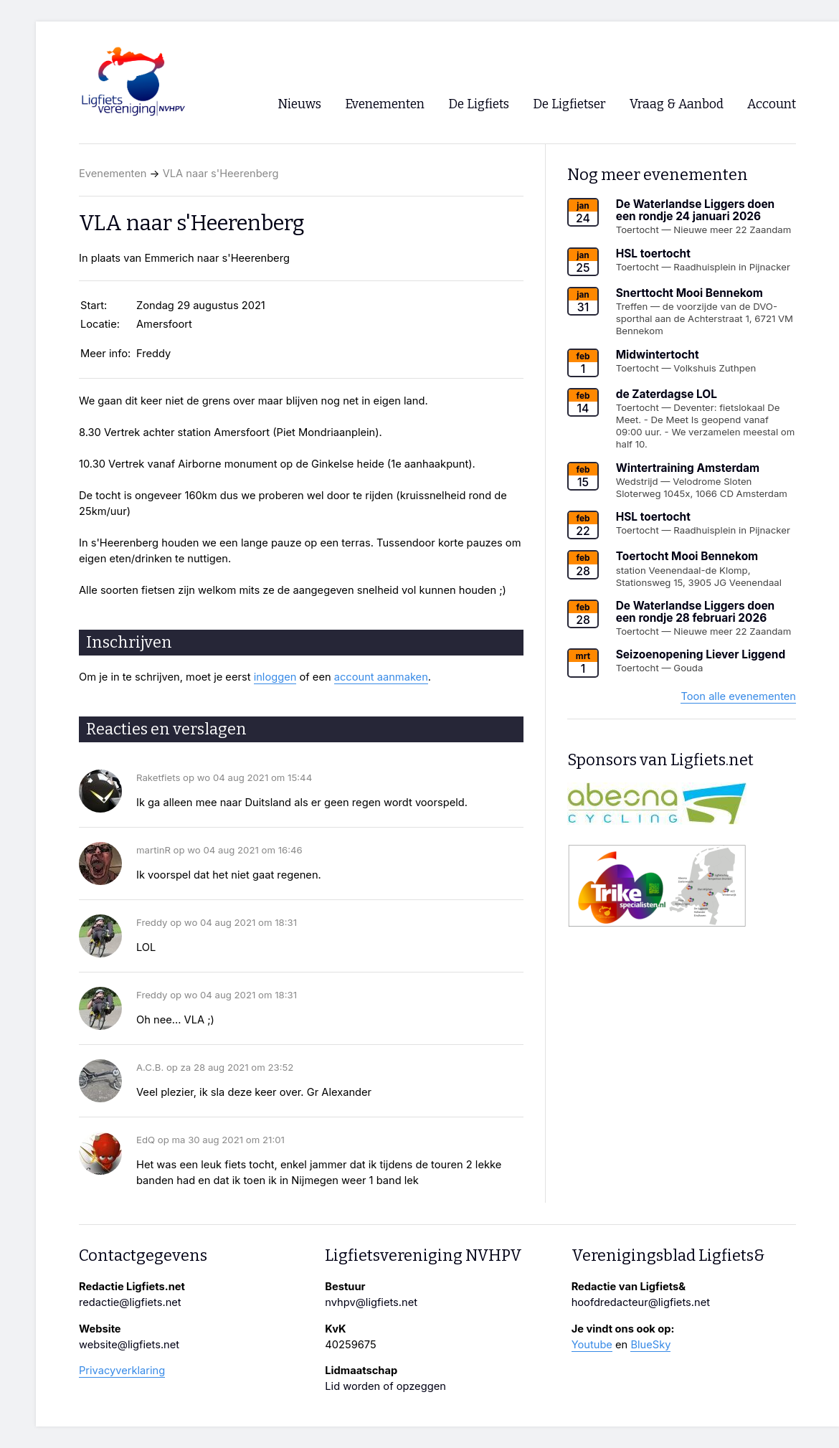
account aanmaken (381, 677)
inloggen (275, 677)
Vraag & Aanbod (677, 104)
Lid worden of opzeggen (385, 1386)
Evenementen (112, 173)
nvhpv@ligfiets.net (371, 1302)
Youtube (592, 1344)
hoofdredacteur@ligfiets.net (641, 1302)
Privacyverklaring (122, 1370)
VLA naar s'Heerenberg (221, 173)
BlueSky (650, 1344)
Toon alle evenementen (738, 696)
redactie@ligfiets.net (130, 1302)
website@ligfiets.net (129, 1344)
